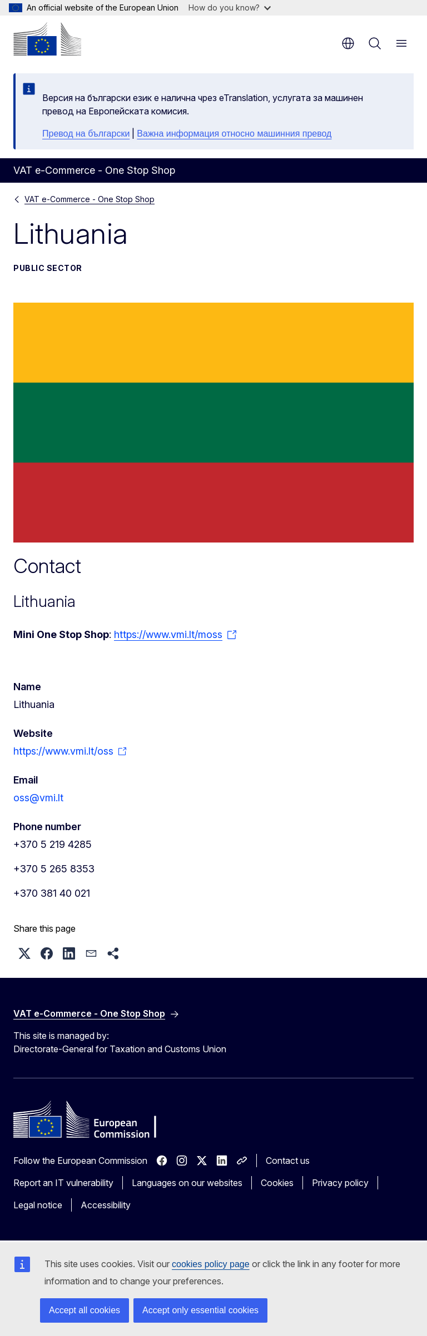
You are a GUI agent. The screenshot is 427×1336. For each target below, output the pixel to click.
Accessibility (106, 1205)
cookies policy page (211, 1264)
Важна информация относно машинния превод (234, 133)
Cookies (277, 1182)
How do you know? (229, 7)
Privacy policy (340, 1182)
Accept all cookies (84, 1310)
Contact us (288, 1160)
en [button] (348, 43)
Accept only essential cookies (200, 1310)
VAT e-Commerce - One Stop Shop (89, 199)
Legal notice (37, 1205)
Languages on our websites (187, 1182)
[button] (24, 953)
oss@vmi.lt (38, 797)
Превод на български (86, 133)
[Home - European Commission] (47, 39)
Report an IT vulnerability (63, 1182)
